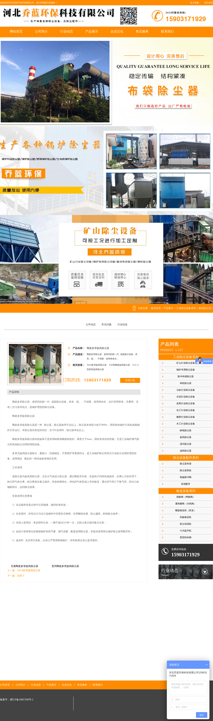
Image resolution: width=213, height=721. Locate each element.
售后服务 (142, 31)
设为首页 (208, 2)
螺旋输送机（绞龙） (185, 510)
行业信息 (122, 324)
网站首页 (16, 31)
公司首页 (5, 685)
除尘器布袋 (185, 463)
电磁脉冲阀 (185, 477)
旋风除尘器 (205, 308)
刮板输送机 (185, 517)
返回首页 (156, 308)
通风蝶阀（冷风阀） (185, 503)
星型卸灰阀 (185, 537)
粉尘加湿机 (185, 524)
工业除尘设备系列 (186, 308)
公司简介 (41, 31)
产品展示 (91, 31)
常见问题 (106, 324)
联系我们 (167, 31)
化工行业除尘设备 (185, 410)
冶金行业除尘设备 (185, 390)
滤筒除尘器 (185, 450)
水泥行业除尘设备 (185, 396)
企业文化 (117, 31)
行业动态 (66, 31)
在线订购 (130, 380)
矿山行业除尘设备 (185, 363)
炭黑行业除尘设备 (185, 403)
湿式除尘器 (185, 444)
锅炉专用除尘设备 (185, 369)
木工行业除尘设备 (185, 423)
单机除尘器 (185, 383)
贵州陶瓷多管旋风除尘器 (65, 566)
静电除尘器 (185, 430)
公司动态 (91, 324)
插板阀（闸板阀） (185, 497)
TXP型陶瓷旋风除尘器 (119, 365)
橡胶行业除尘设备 (185, 417)
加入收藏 (194, 2)
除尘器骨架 (185, 470)
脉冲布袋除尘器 (186, 376)
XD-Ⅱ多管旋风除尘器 (97, 365)
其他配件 (185, 484)
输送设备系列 (185, 491)
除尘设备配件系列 (186, 457)
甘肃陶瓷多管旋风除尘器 (24, 566)
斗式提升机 (185, 530)
